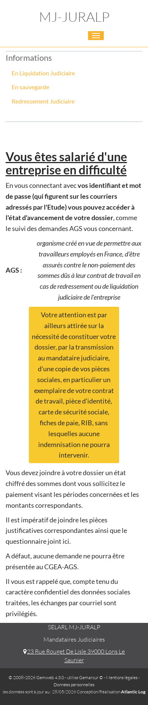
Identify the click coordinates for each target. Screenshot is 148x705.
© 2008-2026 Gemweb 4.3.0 (36, 677)
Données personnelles (74, 684)
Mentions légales (122, 677)
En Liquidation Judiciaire (43, 72)
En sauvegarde (30, 86)
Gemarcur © (91, 677)
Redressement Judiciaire (43, 101)
